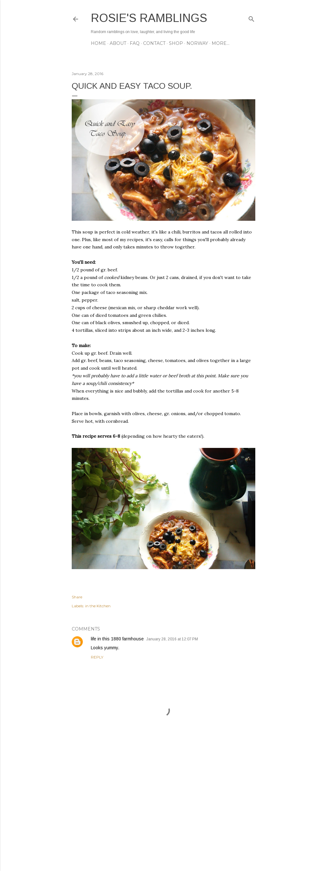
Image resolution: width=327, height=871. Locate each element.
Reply (97, 657)
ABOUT (118, 43)
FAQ (135, 43)
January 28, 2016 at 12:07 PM (172, 639)
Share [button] (77, 597)
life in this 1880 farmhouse (117, 638)
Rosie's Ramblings (149, 17)
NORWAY (197, 43)
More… (220, 43)
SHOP (176, 43)
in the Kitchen (98, 605)
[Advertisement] (163, 810)
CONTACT (154, 43)
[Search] (251, 17)
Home (98, 43)
